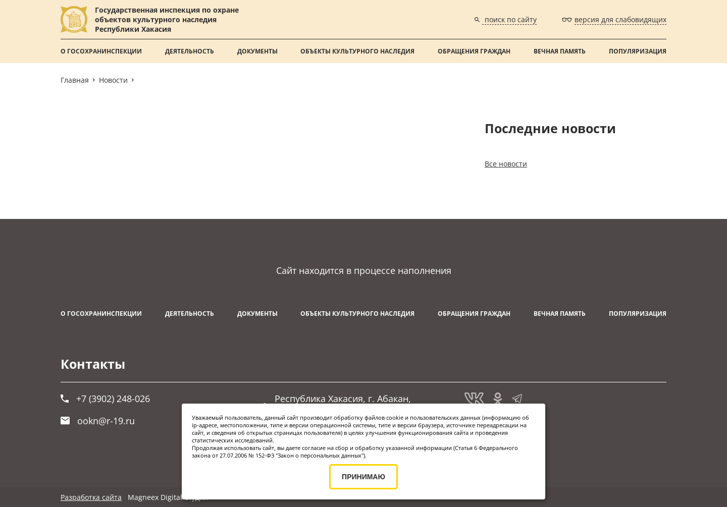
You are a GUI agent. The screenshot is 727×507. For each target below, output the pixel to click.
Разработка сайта (91, 497)
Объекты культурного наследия (357, 51)
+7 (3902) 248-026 (105, 398)
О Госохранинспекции (101, 51)
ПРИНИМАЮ (363, 477)
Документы (257, 51)
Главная (75, 80)
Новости (113, 80)
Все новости (506, 163)
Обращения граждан (474, 51)
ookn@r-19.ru (98, 421)
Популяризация (637, 51)
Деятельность (189, 51)
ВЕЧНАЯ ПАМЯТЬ (560, 51)
